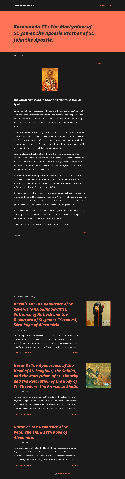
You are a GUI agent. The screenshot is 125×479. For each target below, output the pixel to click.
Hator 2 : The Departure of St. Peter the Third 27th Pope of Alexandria (41, 432)
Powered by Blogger (62, 473)
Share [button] (99, 63)
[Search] (102, 5)
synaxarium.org (23, 5)
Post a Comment (26, 353)
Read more (75, 353)
